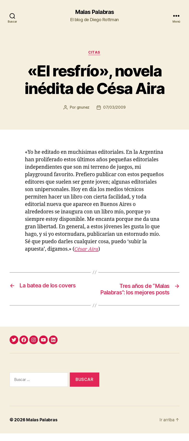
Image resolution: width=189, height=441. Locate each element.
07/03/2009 (114, 108)
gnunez (83, 108)
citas (95, 53)
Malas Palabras (94, 12)
